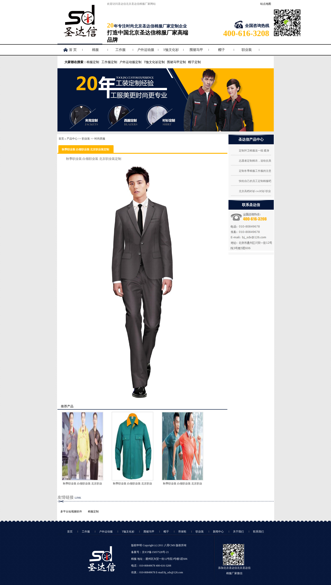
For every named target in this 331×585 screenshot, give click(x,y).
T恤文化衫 (171, 50)
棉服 (95, 50)
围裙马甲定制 (176, 62)
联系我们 (258, 531)
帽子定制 (194, 62)
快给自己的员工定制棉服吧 (255, 181)
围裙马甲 (196, 50)
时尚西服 (99, 138)
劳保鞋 (182, 531)
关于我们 (238, 531)
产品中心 (72, 138)
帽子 (221, 50)
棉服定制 (93, 62)
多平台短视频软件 (71, 511)
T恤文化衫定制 (154, 62)
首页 (61, 138)
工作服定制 (109, 62)
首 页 (73, 50)
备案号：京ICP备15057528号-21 (150, 552)
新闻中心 (218, 531)
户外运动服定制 (130, 62)
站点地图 (265, 3)
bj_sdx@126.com (173, 572)
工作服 (120, 50)
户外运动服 (145, 50)
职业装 (247, 50)
